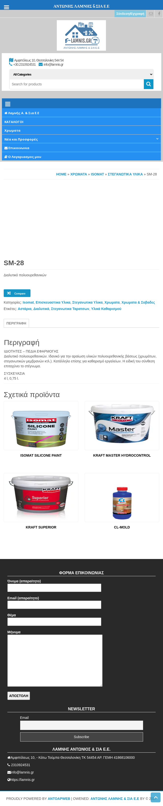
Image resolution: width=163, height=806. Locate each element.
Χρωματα (78, 174)
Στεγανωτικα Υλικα (125, 174)
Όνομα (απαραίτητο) (54, 584)
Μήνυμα (55, 658)
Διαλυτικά (41, 309)
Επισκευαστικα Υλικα (53, 302)
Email (24, 718)
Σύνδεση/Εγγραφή (130, 14)
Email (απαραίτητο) (54, 601)
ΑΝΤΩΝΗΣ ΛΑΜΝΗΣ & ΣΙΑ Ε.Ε (114, 799)
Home (61, 174)
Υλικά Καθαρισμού (106, 309)
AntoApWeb (59, 799)
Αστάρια (24, 309)
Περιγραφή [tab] (16, 323)
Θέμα (54, 618)
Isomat (97, 174)
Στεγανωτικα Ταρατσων (70, 309)
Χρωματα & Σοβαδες (138, 302)
